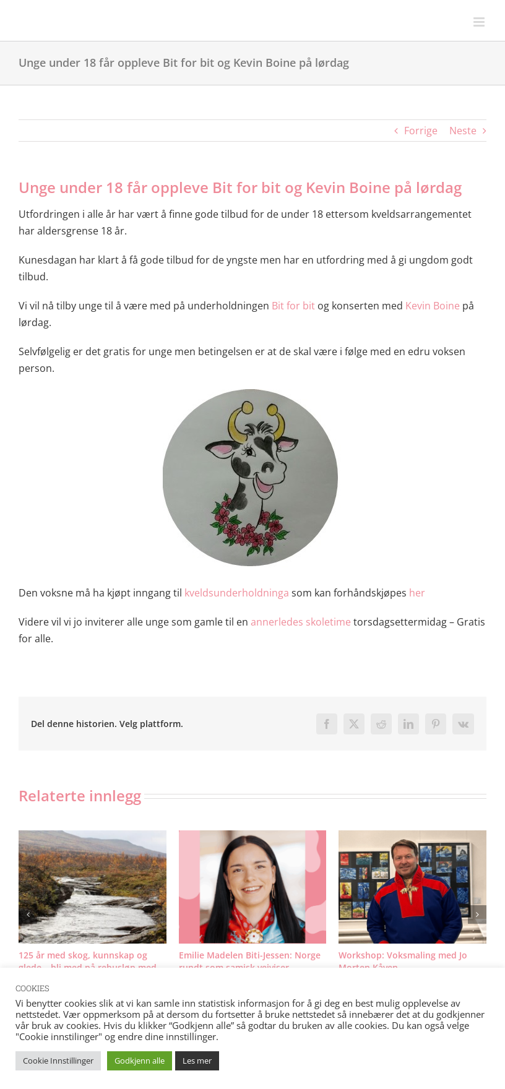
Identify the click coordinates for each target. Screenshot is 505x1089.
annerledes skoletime (301, 622)
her (417, 593)
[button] (28, 914)
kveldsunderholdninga (236, 593)
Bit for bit (293, 305)
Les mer (197, 1060)
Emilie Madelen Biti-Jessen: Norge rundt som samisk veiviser (250, 961)
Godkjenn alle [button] (139, 1060)
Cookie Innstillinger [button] (58, 1060)
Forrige (421, 130)
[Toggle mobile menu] (479, 21)
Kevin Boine (432, 305)
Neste (463, 130)
